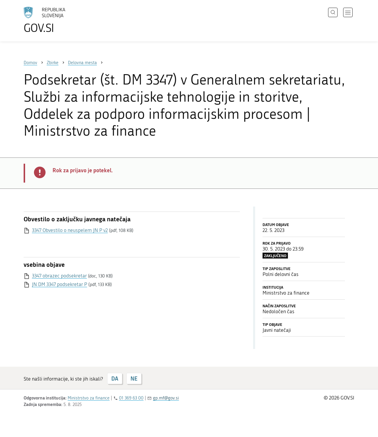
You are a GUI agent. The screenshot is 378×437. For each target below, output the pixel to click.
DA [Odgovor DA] (114, 378)
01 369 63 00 (131, 398)
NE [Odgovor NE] (134, 378)
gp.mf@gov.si (166, 398)
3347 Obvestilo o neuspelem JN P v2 (70, 230)
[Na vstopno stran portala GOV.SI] (61, 20)
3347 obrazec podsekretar (59, 276)
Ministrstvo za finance (89, 398)
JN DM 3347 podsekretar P (59, 284)
